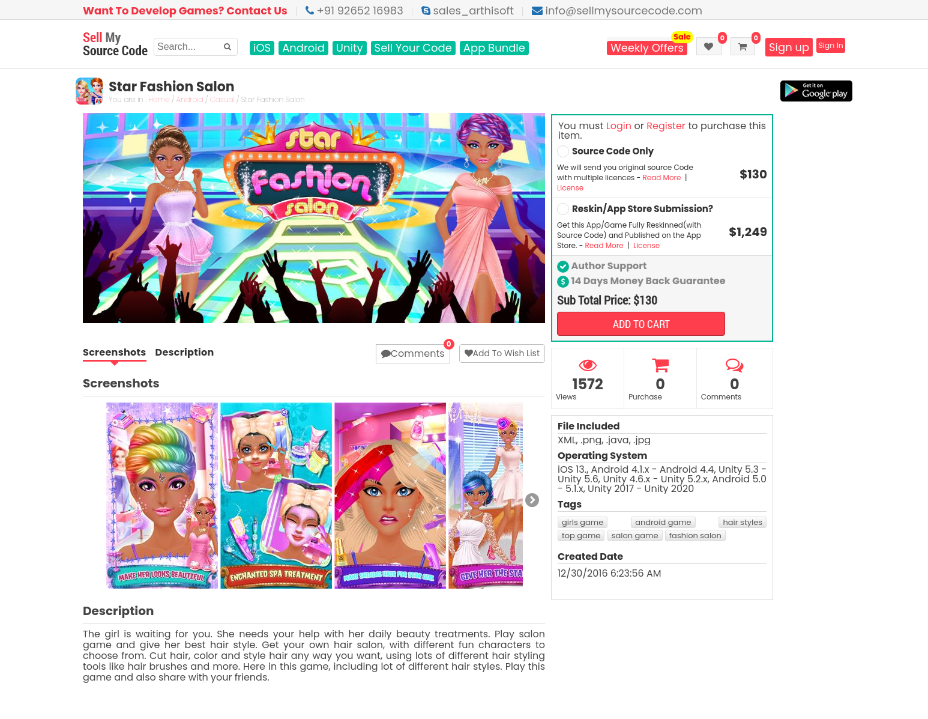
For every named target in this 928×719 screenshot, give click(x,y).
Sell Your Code (413, 48)
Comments (413, 353)
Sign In (824, 47)
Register (665, 126)
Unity (349, 48)
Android (303, 48)
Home (165, 100)
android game (663, 522)
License (570, 188)
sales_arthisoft (467, 10)
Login (618, 126)
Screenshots (114, 353)
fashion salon (695, 535)
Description (184, 352)
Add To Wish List (502, 353)
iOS (262, 48)
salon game (635, 535)
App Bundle (494, 48)
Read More (662, 177)
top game (581, 535)
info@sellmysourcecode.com (617, 10)
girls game (582, 522)
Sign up (775, 47)
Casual (229, 100)
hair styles (742, 522)
